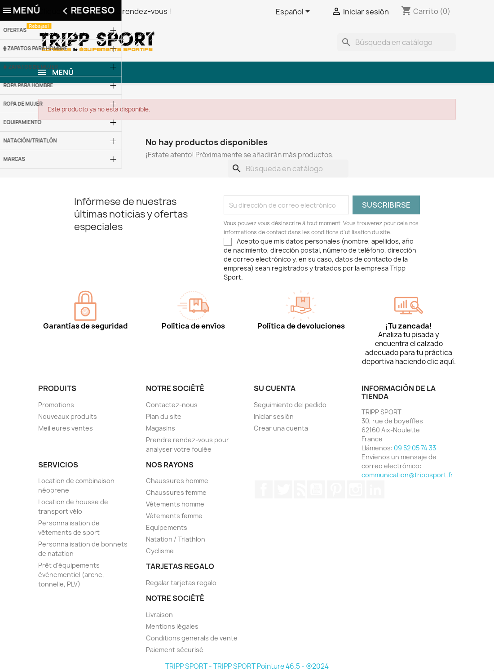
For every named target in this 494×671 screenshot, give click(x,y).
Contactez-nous (172, 404)
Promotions (56, 404)
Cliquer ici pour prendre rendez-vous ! (104, 11)
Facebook (264, 489)
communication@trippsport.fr (407, 475)
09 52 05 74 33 (415, 448)
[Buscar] (396, 42)
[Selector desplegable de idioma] (294, 12)
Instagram (356, 489)
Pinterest (336, 489)
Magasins (160, 428)
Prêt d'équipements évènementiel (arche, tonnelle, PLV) (71, 574)
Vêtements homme (175, 504)
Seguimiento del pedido (290, 404)
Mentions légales (172, 626)
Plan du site (163, 416)
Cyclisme (160, 551)
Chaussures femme (176, 492)
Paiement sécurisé (174, 649)
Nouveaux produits (67, 416)
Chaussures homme (177, 480)
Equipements (166, 527)
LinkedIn (375, 489)
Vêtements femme (174, 515)
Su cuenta (275, 388)
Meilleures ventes (65, 428)
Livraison (159, 614)
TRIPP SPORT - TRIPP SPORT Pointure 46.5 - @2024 (247, 666)
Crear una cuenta (281, 428)
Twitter (283, 489)
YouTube (316, 489)
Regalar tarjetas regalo (181, 582)
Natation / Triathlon (175, 539)
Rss (299, 489)
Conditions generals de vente (192, 638)
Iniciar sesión (274, 416)
